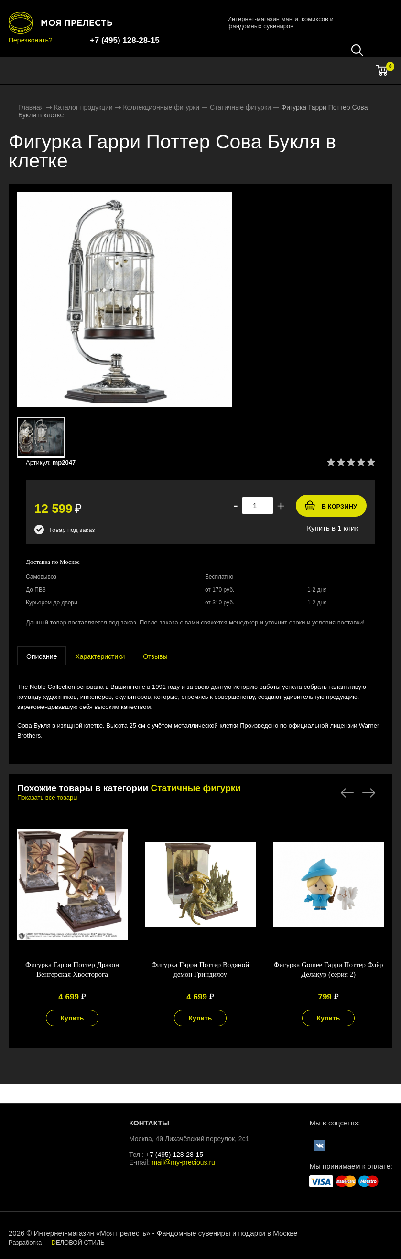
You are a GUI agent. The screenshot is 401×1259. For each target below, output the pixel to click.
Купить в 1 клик (332, 528)
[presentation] (41, 656)
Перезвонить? (31, 40)
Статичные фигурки (240, 107)
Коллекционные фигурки (161, 107)
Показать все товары (47, 797)
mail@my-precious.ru (183, 1162)
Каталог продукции (83, 107)
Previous (347, 793)
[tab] (41, 655)
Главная (30, 107)
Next (368, 793)
